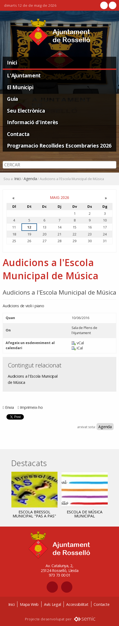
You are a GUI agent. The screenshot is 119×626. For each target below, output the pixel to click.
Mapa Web (29, 604)
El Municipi (20, 87)
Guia (12, 98)
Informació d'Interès (32, 122)
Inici (12, 62)
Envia (9, 407)
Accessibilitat (77, 604)
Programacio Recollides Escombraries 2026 (59, 145)
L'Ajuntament (24, 75)
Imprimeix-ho (31, 407)
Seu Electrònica (26, 110)
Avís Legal (52, 604)
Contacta (18, 134)
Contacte (101, 604)
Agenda (30, 179)
